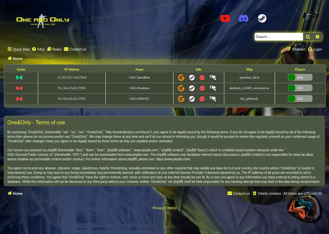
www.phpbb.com (136, 154)
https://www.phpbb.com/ (173, 159)
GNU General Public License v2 (30, 154)
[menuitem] (37, 49)
